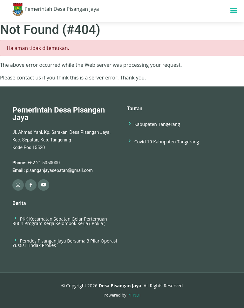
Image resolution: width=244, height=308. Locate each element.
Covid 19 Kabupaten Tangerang (163, 141)
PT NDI (133, 295)
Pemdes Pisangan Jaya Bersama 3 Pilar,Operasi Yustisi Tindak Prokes (64, 242)
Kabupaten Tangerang (153, 123)
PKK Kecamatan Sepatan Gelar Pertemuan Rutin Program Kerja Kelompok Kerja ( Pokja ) (59, 220)
